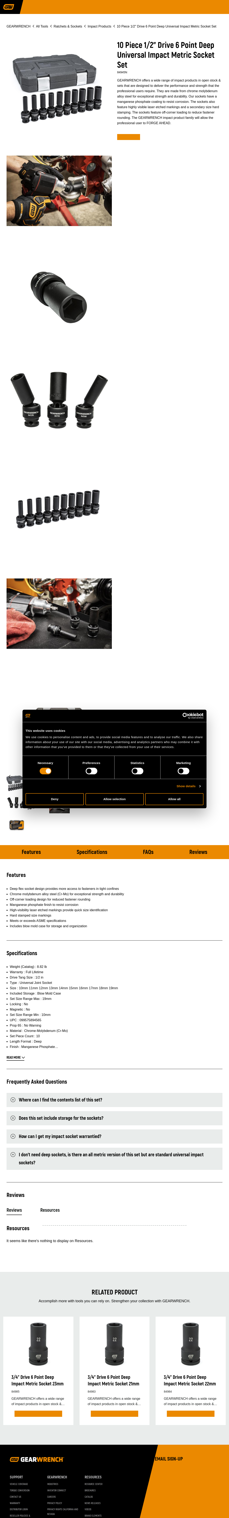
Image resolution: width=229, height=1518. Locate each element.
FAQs (148, 852)
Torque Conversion (20, 1490)
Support (16, 1477)
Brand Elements (93, 1515)
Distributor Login (19, 1509)
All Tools (42, 26)
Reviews (198, 852)
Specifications (92, 852)
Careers (51, 1496)
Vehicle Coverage (19, 1484)
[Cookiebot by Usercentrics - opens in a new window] (185, 716)
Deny (54, 799)
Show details (186, 786)
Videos (88, 1509)
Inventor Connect (56, 1490)
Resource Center (93, 1484)
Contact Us (15, 1496)
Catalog (89, 1496)
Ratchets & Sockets (68, 26)
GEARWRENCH (18, 26)
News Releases (93, 1503)
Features (31, 852)
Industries (52, 1484)
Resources (50, 1210)
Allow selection (114, 799)
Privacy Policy (54, 1503)
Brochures (90, 1490)
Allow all (174, 799)
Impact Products (99, 26)
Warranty (15, 1503)
